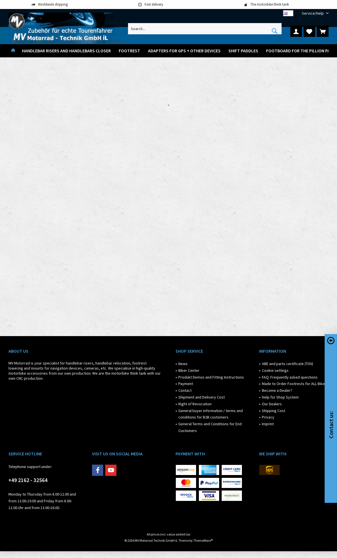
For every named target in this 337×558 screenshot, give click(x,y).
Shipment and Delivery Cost (201, 397)
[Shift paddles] (243, 50)
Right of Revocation (195, 403)
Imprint (268, 423)
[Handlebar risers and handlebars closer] (66, 50)
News (183, 363)
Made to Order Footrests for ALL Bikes (294, 383)
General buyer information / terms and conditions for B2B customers (210, 414)
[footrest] (129, 50)
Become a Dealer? (277, 390)
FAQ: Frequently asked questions (290, 377)
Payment (185, 383)
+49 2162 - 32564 (28, 480)
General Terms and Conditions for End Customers (210, 427)
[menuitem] (313, 13)
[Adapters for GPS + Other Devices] (184, 50)
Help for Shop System (280, 397)
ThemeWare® (203, 540)
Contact (185, 390)
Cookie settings (275, 370)
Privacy (268, 417)
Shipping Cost (273, 410)
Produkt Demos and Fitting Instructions (211, 377)
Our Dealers (272, 403)
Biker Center (188, 370)
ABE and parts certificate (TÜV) (287, 363)
